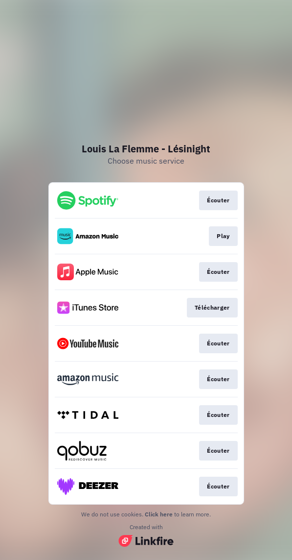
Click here (159, 514)
